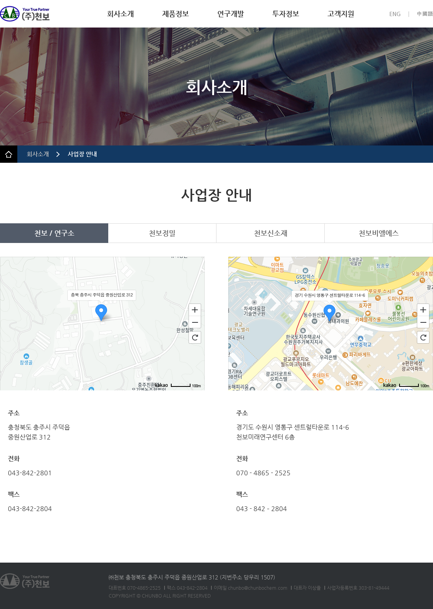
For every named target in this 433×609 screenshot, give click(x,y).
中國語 (424, 14)
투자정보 (285, 13)
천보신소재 (270, 233)
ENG (395, 14)
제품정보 (175, 13)
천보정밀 (162, 233)
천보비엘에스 (379, 233)
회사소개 (120, 13)
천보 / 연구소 (54, 233)
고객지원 (341, 13)
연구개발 (230, 13)
